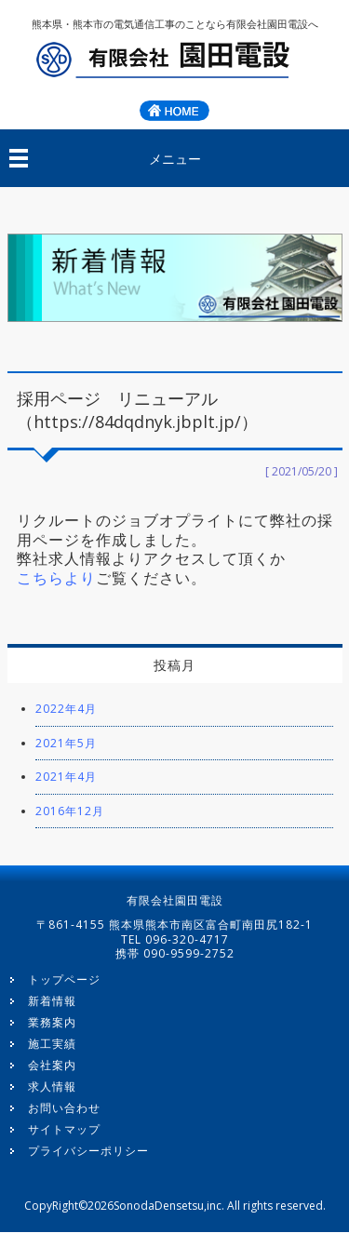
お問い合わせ (64, 1108)
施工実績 (52, 1044)
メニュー (175, 159)
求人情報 (52, 1086)
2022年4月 (66, 709)
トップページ (64, 979)
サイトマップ (64, 1129)
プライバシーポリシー (88, 1151)
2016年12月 (69, 811)
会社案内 (52, 1065)
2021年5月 (66, 743)
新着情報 (52, 1001)
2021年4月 (66, 776)
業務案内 (52, 1022)
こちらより (56, 578)
